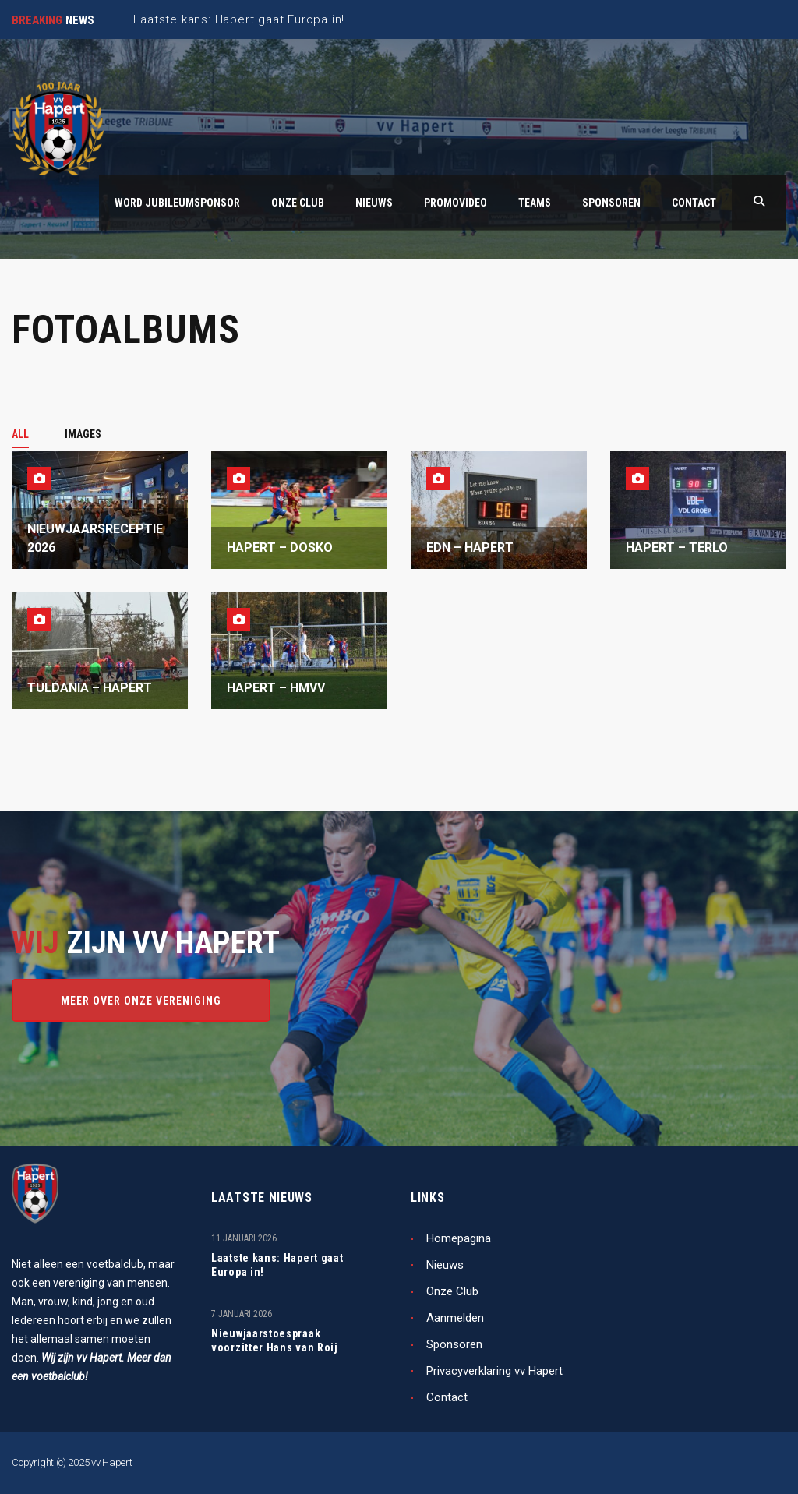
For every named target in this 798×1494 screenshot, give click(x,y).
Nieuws (445, 1265)
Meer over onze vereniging (141, 1000)
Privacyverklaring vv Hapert (494, 1371)
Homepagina (458, 1238)
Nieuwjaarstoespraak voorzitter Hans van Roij (274, 1340)
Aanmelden (455, 1318)
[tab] (29, 434)
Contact (447, 1397)
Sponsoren (454, 1344)
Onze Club (452, 1291)
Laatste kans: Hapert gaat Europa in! (277, 1265)
